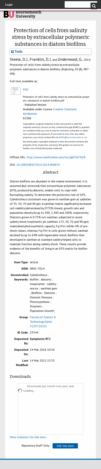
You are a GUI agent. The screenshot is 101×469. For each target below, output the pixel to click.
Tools (17, 51)
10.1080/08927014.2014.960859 (38, 164)
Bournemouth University (22, 15)
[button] (65, 445)
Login (9, 4)
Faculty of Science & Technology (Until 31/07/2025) (43, 321)
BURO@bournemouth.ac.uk (73, 137)
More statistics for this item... (29, 437)
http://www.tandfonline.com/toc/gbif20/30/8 (56, 157)
